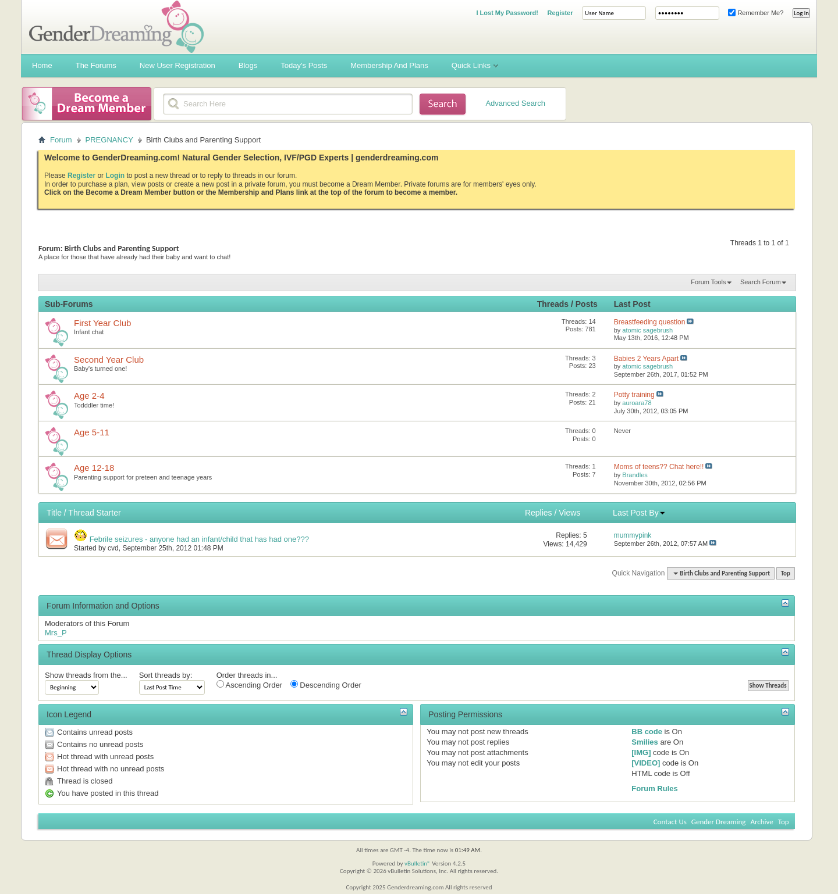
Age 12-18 (94, 468)
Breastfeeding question (650, 322)
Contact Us (670, 821)
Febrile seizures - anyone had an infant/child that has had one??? (199, 539)
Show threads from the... (86, 675)
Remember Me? (755, 12)
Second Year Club (109, 359)
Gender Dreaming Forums (116, 27)
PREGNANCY (109, 139)
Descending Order (325, 684)
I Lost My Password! (507, 12)
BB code (646, 731)
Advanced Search (515, 103)
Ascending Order (249, 684)
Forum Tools (708, 281)
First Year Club (102, 323)
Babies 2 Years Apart (646, 359)
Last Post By (639, 512)
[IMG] (641, 752)
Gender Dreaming (718, 821)
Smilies (644, 742)
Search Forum (760, 281)
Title (54, 512)
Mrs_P (56, 632)
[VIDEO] (645, 763)
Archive (761, 821)
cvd (113, 548)
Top (785, 573)
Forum (61, 139)
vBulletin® (417, 863)
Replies (538, 512)
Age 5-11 (91, 432)
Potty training (634, 395)
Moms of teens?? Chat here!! (659, 467)
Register (560, 12)
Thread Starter (94, 512)
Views (569, 512)
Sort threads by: (166, 675)
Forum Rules (654, 788)
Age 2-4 (89, 395)
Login (115, 175)
